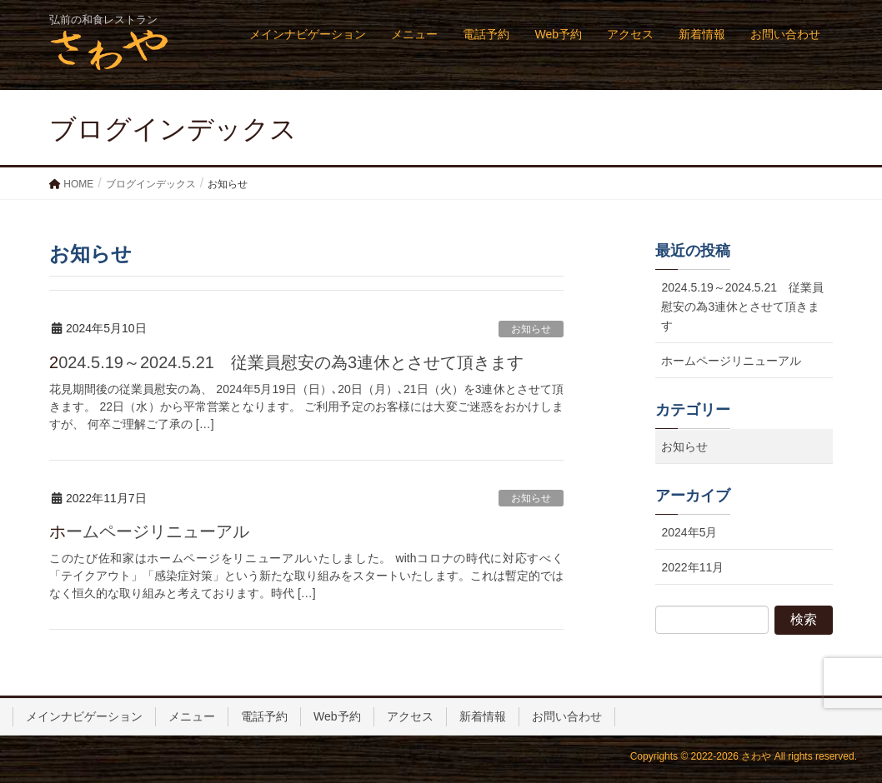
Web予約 (337, 716)
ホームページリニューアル (149, 531)
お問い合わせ (567, 716)
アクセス (410, 716)
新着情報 (482, 716)
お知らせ (531, 329)
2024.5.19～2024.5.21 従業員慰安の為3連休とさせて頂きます (286, 362)
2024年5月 (689, 532)
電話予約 (264, 716)
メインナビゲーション (84, 716)
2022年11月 (692, 567)
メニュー (191, 716)
